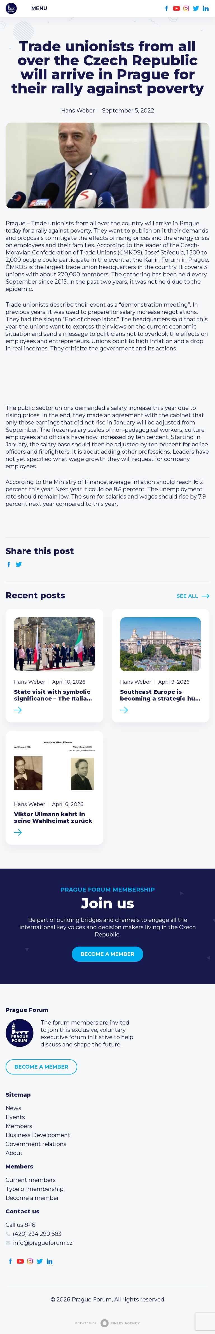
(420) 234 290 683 (37, 1233)
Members (19, 1126)
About (14, 1153)
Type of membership (35, 1189)
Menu (39, 8)
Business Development (38, 1135)
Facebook (166, 8)
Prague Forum (11, 8)
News (13, 1108)
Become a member (107, 954)
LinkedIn (205, 8)
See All (187, 596)
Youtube (176, 8)
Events (15, 1117)
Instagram (186, 8)
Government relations (36, 1144)
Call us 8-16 (20, 1225)
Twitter (196, 8)
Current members (31, 1180)
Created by (107, 1323)
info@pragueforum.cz (43, 1242)
